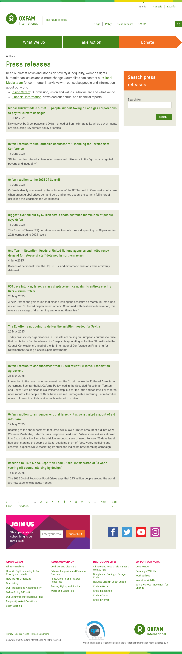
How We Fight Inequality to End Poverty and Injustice (23, 573)
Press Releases (125, 24)
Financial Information (26, 97)
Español (171, 6)
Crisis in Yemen (101, 599)
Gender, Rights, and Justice (65, 586)
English (143, 6)
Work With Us (143, 575)
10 (88, 502)
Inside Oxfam (21, 92)
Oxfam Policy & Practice (19, 592)
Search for (134, 99)
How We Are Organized (18, 578)
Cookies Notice (22, 634)
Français (157, 6)
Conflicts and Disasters (63, 566)
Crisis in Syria (100, 595)
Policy (108, 24)
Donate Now (142, 566)
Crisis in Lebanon (102, 590)
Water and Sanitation (62, 590)
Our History (12, 583)
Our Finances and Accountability (24, 587)
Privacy (9, 634)
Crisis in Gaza (100, 586)
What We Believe (15, 566)
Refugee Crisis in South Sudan (109, 581)
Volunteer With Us (145, 580)
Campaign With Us (146, 571)
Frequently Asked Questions (21, 601)
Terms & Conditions (40, 634)
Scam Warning (14, 605)
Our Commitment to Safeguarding (24, 596)
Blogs (97, 24)
